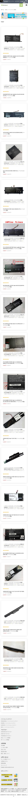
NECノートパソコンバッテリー (7, 727)
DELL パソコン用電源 (5, 737)
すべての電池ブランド (5, 759)
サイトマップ (4, 765)
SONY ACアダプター (5, 733)
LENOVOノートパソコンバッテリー (8, 725)
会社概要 (3, 745)
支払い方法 (3, 749)
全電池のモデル (4, 761)
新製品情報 (3, 763)
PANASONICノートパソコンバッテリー (9, 721)
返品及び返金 (4, 751)
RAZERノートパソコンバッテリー (8, 723)
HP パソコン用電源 (5, 739)
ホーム (2, 9)
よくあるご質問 (4, 747)
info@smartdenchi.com (9, 767)
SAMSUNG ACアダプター (6, 731)
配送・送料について (5, 753)
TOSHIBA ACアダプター (6, 735)
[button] (21, 5)
